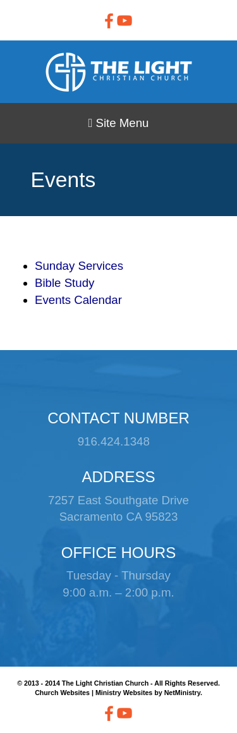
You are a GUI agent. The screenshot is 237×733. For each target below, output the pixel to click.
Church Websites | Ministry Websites (94, 692)
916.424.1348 (114, 441)
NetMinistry (182, 692)
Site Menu (118, 123)
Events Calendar (78, 299)
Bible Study (64, 282)
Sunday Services (79, 265)
